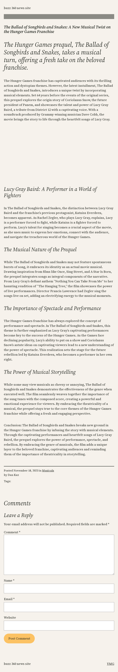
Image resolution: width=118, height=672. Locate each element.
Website (10, 617)
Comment (12, 532)
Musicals (48, 470)
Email (9, 599)
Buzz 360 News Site (17, 8)
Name (9, 580)
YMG (110, 664)
